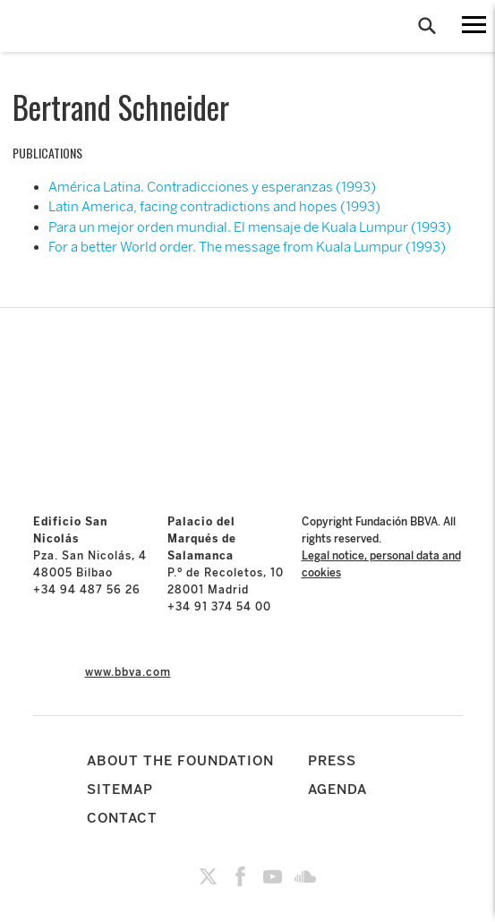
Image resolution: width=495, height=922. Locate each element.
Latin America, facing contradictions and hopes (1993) (214, 207)
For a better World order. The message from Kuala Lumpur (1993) (247, 247)
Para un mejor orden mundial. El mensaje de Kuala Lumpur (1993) (249, 227)
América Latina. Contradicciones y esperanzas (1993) (212, 187)
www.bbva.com (128, 672)
